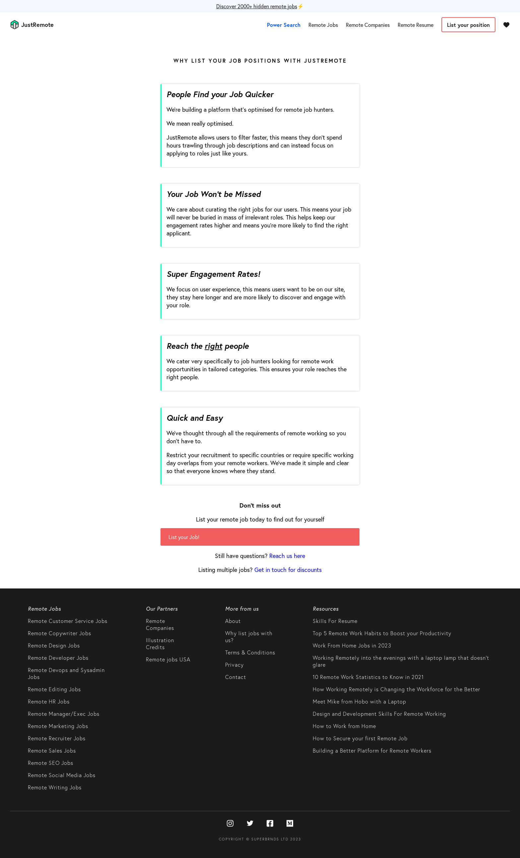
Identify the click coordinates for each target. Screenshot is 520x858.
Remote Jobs (323, 24)
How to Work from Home (344, 725)
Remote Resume (415, 24)
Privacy (234, 664)
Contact (235, 676)
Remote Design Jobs (54, 645)
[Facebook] (270, 824)
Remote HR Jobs (49, 701)
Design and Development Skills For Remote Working (379, 713)
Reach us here (287, 556)
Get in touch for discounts (288, 570)
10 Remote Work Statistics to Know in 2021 (368, 676)
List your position (468, 24)
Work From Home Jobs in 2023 (352, 645)
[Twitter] (250, 824)
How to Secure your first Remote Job (360, 738)
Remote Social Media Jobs (62, 774)
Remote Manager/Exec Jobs (63, 713)
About (233, 620)
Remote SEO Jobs (50, 762)
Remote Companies (368, 24)
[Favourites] (506, 25)
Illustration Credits (160, 643)
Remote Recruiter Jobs (57, 738)
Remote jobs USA (168, 659)
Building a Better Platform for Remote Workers (372, 750)
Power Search (283, 24)
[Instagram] (230, 824)
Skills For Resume (335, 620)
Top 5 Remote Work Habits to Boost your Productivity (382, 633)
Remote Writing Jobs (55, 787)
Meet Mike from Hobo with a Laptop (359, 701)
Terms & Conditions (250, 652)
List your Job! (183, 536)
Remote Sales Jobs (52, 750)
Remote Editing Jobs (54, 689)
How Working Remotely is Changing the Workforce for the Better (396, 689)
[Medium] (290, 824)
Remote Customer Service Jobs (67, 620)
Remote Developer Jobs (58, 657)
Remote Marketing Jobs (58, 725)
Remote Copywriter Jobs (59, 633)
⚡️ (260, 6)
